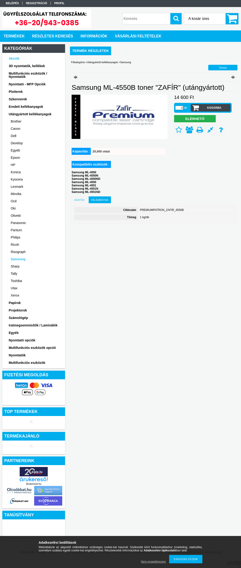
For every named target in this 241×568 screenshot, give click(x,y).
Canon (15, 128)
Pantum (16, 230)
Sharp (15, 266)
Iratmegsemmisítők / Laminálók (33, 325)
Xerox (15, 295)
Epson (15, 157)
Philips (15, 237)
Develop (17, 143)
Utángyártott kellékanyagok (102, 62)
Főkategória (78, 62)
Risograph (18, 252)
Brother (16, 121)
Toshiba (16, 281)
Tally (14, 273)
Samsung (18, 259)
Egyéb (15, 150)
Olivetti (16, 215)
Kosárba (214, 107)
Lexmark (17, 186)
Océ (14, 201)
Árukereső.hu (33, 483)
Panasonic (18, 223)
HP (13, 165)
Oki (13, 208)
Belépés (12, 3)
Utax (14, 288)
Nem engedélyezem (153, 561)
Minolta (16, 194)
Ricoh (15, 244)
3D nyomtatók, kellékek (27, 66)
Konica (16, 172)
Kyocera (17, 179)
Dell (13, 136)
